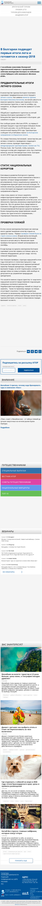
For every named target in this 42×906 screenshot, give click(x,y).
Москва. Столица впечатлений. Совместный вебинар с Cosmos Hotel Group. (20, 540)
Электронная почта (7, 366)
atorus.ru (17, 904)
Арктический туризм (21, 7)
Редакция (4, 877)
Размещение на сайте (9, 879)
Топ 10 (5, 493)
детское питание (30, 749)
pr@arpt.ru (17, 895)
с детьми (22, 749)
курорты (3, 305)
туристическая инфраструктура (11, 853)
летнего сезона (6, 97)
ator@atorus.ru (13, 891)
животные (6, 801)
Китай (4, 851)
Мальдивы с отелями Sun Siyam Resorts (13, 547)
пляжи (17, 801)
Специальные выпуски (14, 470)
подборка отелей (13, 749)
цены (24, 305)
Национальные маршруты (16, 488)
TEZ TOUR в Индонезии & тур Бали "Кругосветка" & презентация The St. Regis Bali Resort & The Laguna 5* (17, 554)
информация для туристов (15, 851)
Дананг (5, 749)
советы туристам (27, 695)
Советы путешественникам (16, 482)
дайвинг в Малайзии (15, 695)
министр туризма (11, 305)
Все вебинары (9, 572)
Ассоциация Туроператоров (8, 2)
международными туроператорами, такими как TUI (20, 146)
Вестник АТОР (9, 476)
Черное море (28, 801)
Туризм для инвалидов (21, 12)
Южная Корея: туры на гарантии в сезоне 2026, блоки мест (19, 561)
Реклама (4, 882)
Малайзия (6, 695)
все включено (6, 752)
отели (19, 305)
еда (25, 851)
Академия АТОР (21, 15)
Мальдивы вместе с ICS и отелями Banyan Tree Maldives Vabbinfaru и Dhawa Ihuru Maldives (18, 567)
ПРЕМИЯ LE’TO (21, 9)
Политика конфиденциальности (10, 874)
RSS (2, 884)
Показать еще (21, 861)
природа (5, 697)
